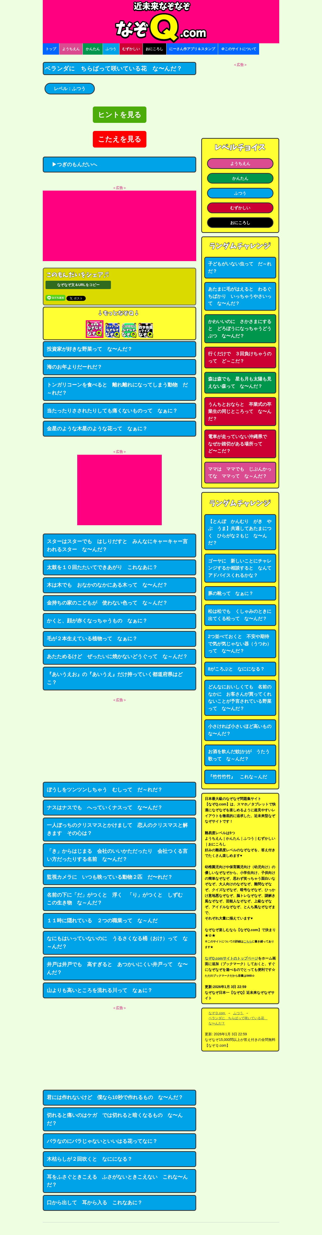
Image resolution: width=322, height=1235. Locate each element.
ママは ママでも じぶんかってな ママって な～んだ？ (239, 473)
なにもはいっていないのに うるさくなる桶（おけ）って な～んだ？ (117, 942)
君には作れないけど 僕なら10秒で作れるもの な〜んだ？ (115, 1097)
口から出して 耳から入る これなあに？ (94, 1202)
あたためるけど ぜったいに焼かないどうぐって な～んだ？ (117, 656)
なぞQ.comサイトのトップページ (231, 958)
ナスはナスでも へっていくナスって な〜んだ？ (105, 807)
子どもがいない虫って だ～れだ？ (239, 267)
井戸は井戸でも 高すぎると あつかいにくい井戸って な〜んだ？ (117, 968)
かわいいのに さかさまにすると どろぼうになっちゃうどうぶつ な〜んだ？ (239, 328)
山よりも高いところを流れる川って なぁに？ (99, 990)
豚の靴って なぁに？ (230, 593)
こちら (248, 941)
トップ (51, 49)
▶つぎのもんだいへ (72, 164)
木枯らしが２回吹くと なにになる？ (89, 1159)
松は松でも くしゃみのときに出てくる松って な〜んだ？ (239, 615)
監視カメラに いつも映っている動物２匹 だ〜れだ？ (110, 877)
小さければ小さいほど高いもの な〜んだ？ (242, 730)
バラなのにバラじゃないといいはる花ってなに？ (102, 1141)
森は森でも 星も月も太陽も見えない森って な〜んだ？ (239, 382)
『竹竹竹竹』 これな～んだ (237, 776)
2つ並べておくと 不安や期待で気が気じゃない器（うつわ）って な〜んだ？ (239, 643)
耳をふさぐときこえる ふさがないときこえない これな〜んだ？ (117, 1181)
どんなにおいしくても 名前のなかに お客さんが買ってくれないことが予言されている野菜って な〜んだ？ (239, 697)
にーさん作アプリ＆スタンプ (192, 49)
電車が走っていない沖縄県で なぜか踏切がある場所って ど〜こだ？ (239, 443)
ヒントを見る (119, 115)
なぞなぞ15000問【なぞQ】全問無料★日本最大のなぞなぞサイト (161, 21)
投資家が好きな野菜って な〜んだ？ (89, 349)
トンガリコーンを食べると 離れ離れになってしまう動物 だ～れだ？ (117, 389)
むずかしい (131, 49)
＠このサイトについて (238, 49)
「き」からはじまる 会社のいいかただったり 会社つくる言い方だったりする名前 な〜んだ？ (117, 855)
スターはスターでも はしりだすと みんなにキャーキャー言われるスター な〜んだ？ (117, 545)
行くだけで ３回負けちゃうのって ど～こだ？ (239, 357)
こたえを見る (119, 139)
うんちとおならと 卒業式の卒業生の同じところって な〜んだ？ (239, 411)
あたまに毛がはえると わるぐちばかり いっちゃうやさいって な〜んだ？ (239, 296)
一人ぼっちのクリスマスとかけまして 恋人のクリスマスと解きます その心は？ (117, 829)
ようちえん (71, 49)
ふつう (111, 49)
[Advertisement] (119, 226)
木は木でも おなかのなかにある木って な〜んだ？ (107, 585)
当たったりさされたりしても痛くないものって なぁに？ (112, 410)
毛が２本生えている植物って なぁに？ (92, 638)
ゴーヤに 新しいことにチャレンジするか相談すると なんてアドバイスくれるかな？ (239, 568)
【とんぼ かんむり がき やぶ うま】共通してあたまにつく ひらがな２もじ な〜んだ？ (239, 532)
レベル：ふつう (70, 88)
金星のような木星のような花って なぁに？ (97, 428)
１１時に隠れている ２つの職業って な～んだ (102, 920)
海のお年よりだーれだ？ (74, 367)
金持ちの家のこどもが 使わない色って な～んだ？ (107, 603)
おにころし (154, 49)
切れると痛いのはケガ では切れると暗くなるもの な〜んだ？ (115, 1119)
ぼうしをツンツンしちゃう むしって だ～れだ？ (105, 789)
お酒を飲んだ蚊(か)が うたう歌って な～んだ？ (239, 755)
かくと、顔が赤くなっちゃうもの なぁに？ (97, 620)
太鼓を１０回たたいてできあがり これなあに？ (102, 567)
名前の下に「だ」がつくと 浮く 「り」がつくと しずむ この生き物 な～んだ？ (117, 899)
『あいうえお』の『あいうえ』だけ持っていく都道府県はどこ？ (115, 678)
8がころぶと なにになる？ (236, 669)
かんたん (93, 49)
